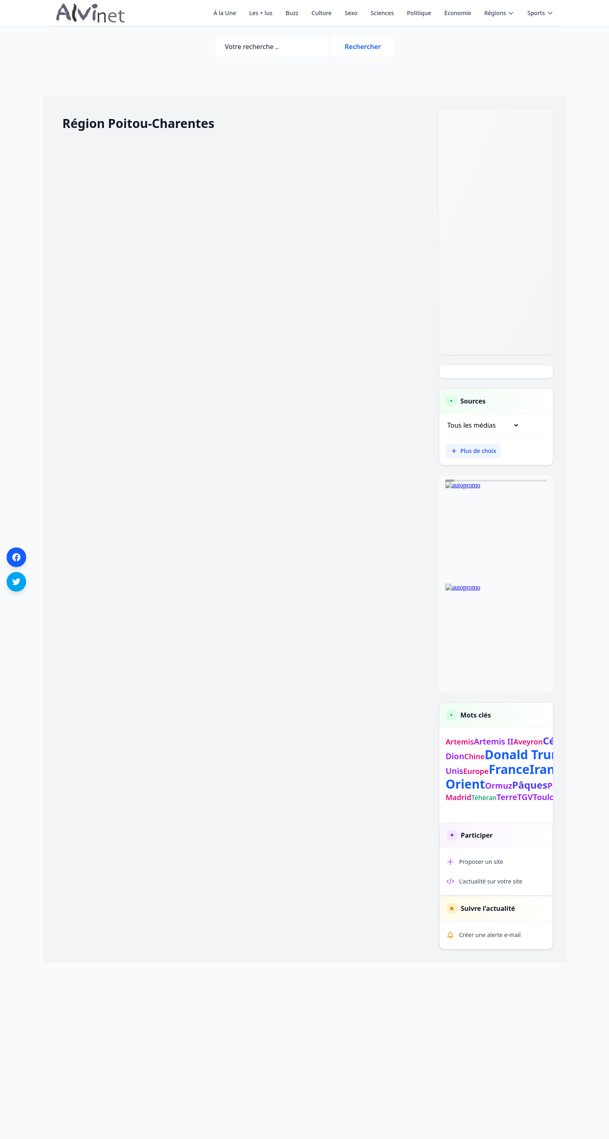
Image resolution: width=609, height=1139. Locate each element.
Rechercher (363, 46)
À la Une (224, 13)
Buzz (291, 13)
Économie (457, 13)
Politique (419, 13)
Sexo (351, 13)
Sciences (382, 13)
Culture (322, 13)
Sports (540, 13)
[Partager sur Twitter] (16, 582)
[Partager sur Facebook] (16, 557)
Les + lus (260, 13)
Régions (499, 13)
